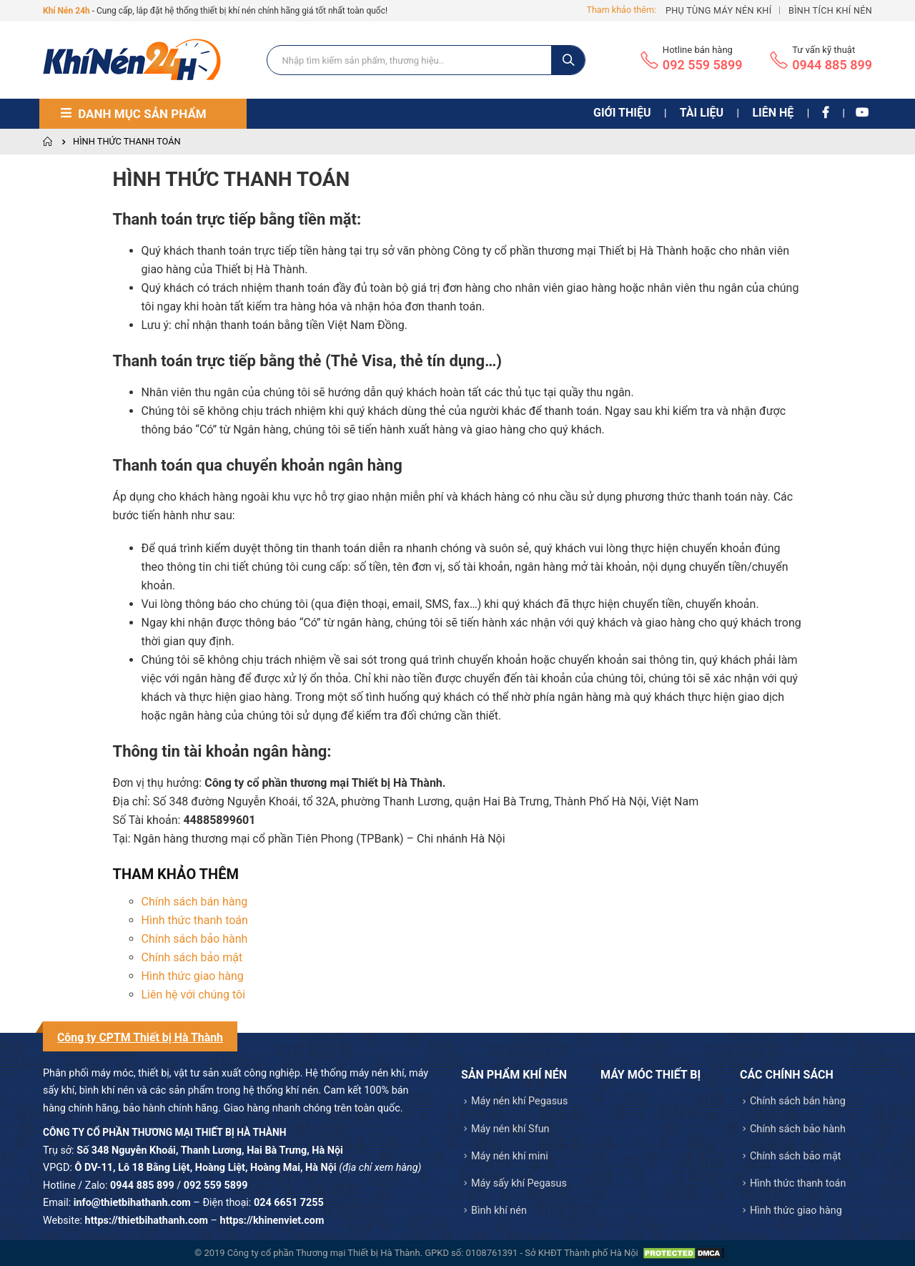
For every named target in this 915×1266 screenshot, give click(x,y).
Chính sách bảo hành (195, 939)
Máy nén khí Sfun (510, 1129)
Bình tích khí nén (830, 10)
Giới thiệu (622, 112)
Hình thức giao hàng (193, 976)
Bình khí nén (499, 1210)
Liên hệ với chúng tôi (194, 994)
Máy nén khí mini (509, 1156)
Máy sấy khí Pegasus (519, 1183)
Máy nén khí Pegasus (519, 1101)
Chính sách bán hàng (195, 901)
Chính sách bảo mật (192, 957)
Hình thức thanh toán (195, 920)
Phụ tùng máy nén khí (718, 10)
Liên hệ (772, 112)
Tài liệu (701, 112)
